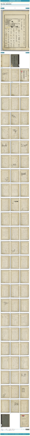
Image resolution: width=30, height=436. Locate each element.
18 (10, 168)
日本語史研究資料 (15, 0)
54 (10, 341)
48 (10, 312)
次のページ (2, 8)
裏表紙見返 (21, 427)
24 (10, 197)
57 (10, 355)
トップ (1, 2)
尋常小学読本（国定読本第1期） (7, 2)
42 (10, 283)
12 (10, 139)
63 (10, 384)
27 (10, 211)
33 (10, 240)
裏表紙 (1, 427)
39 (10, 269)
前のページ (27, 8)
